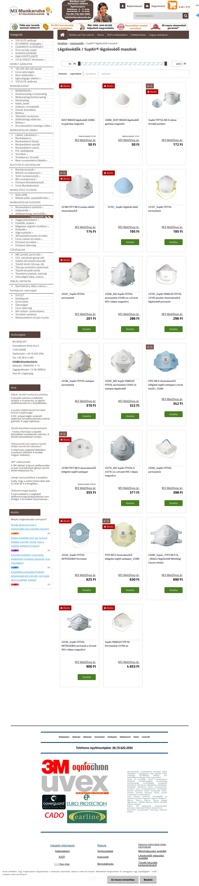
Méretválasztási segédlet (152, 851)
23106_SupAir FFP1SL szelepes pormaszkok (78, 383)
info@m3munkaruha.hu (25, 361)
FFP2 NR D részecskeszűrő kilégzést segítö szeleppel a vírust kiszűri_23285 (165, 384)
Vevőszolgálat (105, 851)
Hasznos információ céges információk (152, 845)
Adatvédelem (62, 851)
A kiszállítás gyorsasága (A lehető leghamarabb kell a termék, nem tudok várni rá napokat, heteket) (30, 576)
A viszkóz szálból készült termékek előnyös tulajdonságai (28, 411)
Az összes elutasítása (123, 880)
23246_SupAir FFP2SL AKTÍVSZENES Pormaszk (74, 557)
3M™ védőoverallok (20, 462)
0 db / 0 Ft (184, 7)
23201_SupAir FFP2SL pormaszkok (73, 296)
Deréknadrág (112, 737)
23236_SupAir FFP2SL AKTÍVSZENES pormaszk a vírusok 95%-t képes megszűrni (79, 645)
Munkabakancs (64, 737)
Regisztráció (158, 6)
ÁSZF (62, 857)
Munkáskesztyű (125, 737)
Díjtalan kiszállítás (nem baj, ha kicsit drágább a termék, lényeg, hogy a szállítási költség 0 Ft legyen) (29, 542)
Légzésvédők (77, 43)
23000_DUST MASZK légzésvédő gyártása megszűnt (122, 122)
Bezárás (148, 880)
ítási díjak (62, 864)
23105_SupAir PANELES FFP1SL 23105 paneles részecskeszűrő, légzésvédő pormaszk (165, 297)
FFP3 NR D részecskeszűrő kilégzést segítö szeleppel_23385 (122, 557)
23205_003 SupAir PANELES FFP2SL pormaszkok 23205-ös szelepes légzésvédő (120, 384)
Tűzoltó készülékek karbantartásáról (29, 428)
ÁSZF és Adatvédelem (117, 34)
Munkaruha (87, 737)
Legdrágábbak (90, 73)
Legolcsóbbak (75, 73)
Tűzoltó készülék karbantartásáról (147, 864)
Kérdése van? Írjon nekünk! (81, 34)
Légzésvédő (146, 737)
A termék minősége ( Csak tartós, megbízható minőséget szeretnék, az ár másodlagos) (30, 559)
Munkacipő (76, 737)
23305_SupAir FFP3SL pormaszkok (160, 470)
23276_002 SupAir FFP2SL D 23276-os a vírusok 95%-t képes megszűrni (121, 471)
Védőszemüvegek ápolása (24, 490)
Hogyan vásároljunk (158, 34)
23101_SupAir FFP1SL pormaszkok (160, 209)
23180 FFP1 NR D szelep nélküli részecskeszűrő (78, 209)
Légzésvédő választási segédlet (151, 857)
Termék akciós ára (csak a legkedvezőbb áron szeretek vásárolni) (30, 527)
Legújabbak (105, 73)
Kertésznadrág (99, 737)
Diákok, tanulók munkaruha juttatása (29, 394)
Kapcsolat (102, 857)
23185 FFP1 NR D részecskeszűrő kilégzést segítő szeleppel (79, 470)
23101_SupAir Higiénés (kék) (123, 207)
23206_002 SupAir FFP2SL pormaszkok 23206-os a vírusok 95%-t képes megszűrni (121, 297)
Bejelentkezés (134, 6)
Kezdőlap (62, 43)
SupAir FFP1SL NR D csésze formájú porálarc (162, 122)
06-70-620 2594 (122, 747)
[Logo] (31, 14)
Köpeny (136, 737)
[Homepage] (63, 35)
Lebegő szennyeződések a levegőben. (29, 477)
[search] (184, 16)
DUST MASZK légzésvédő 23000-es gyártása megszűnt (78, 122)
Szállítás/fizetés (138, 34)
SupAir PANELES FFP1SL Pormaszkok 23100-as (117, 644)
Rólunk (100, 34)
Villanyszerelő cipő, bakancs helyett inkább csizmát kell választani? (28, 445)
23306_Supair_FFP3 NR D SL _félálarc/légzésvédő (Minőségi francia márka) (164, 558)
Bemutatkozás (105, 864)
